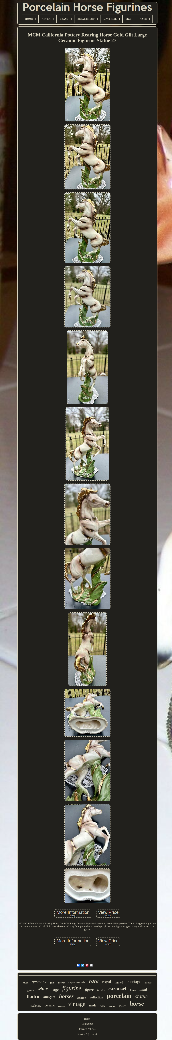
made (92, 1005)
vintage (76, 1004)
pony (122, 1005)
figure (89, 990)
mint (143, 989)
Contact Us (87, 1023)
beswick (101, 990)
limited (119, 982)
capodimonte (76, 982)
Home (87, 1018)
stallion (148, 982)
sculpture (36, 1005)
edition (81, 997)
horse (137, 1003)
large (55, 989)
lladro (33, 996)
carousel (117, 989)
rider (25, 982)
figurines (30, 991)
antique (49, 997)
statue (141, 996)
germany (39, 981)
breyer (61, 982)
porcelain (119, 995)
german (61, 1006)
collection (96, 997)
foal (52, 982)
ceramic (50, 1005)
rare (93, 981)
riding (102, 1006)
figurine (71, 988)
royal (106, 981)
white (42, 989)
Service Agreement (87, 1034)
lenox (133, 990)
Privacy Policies (87, 1029)
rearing (112, 1006)
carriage (134, 981)
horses (66, 996)
